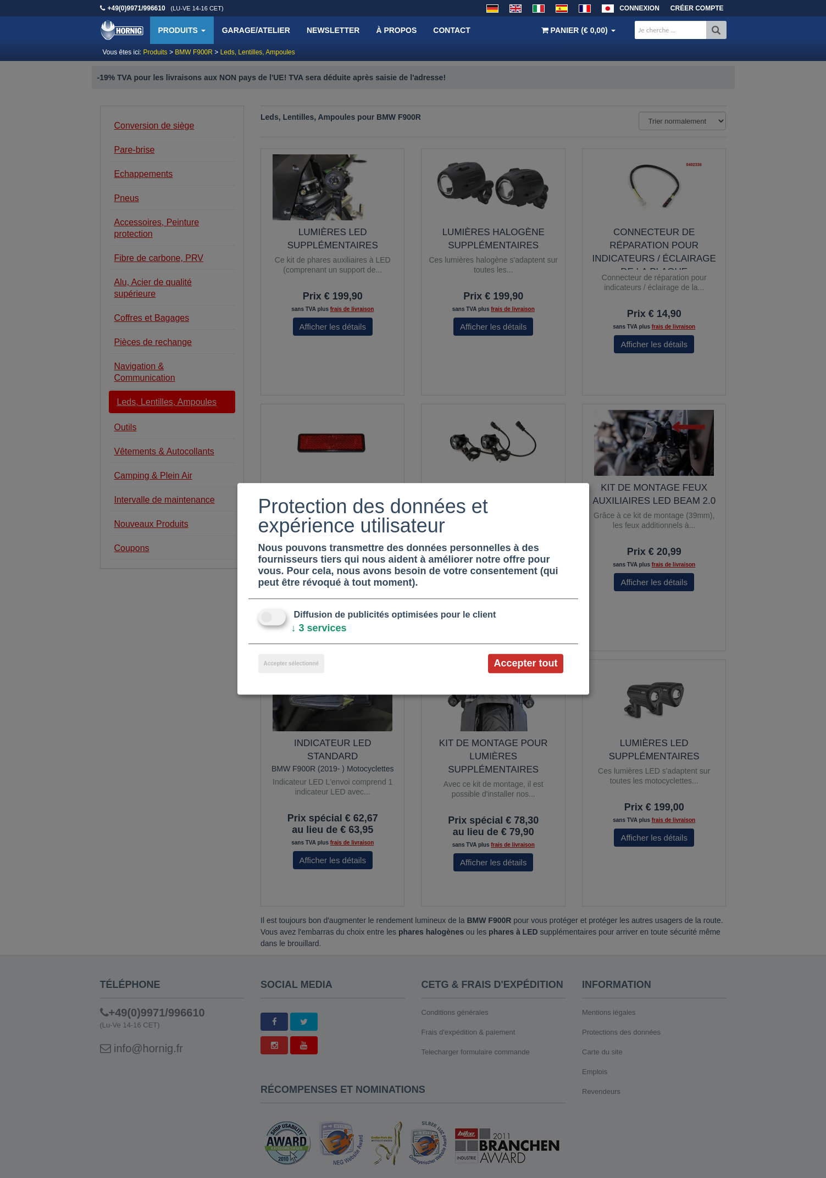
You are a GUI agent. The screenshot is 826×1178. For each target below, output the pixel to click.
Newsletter (333, 30)
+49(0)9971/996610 (136, 8)
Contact (451, 30)
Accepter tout (525, 663)
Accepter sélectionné (291, 663)
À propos (396, 30)
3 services (319, 628)
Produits (182, 30)
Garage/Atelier (256, 30)
